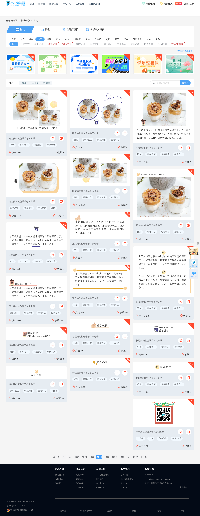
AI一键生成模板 (102, 474)
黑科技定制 (94, 3)
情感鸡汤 (38, 144)
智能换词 (80, 483)
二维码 (140, 438)
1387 (121, 456)
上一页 (56, 456)
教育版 (58, 483)
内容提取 (80, 479)
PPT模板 (99, 479)
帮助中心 (124, 483)
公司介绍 (124, 474)
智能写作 (80, 474)
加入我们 (124, 487)
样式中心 (66, 3)
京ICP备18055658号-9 (16, 505)
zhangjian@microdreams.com (158, 479)
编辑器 (41, 3)
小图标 (54, 390)
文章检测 (80, 487)
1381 (77, 456)
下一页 (144, 456)
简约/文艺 (24, 144)
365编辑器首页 (127, 479)
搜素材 (185, 82)
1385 (107, 456)
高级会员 (168, 3)
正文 (12, 261)
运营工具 (53, 3)
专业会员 (150, 3)
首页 (32, 3)
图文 (12, 144)
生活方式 (51, 144)
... (70, 456)
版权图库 (80, 3)
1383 (92, 456)
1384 (99, 456)
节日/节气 (162, 438)
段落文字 (55, 312)
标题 (12, 351)
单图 (53, 208)
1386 (114, 456)
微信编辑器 (11, 20)
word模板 (100, 483)
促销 (151, 438)
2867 (135, 456)
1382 (84, 456)
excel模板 (100, 487)
